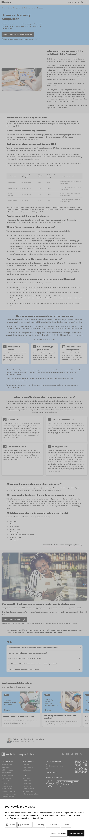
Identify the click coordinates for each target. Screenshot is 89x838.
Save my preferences (58, 833)
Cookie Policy (38, 818)
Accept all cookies (76, 833)
